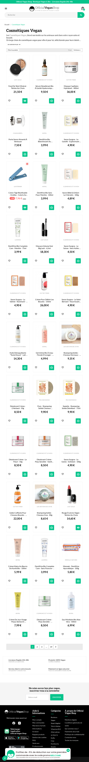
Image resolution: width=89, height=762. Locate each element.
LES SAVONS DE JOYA (71, 346)
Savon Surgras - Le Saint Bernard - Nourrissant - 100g (71, 300)
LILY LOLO (17, 80)
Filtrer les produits (13, 50)
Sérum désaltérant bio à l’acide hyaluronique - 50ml (44, 87)
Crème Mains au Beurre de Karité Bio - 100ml (17, 567)
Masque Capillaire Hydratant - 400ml (71, 87)
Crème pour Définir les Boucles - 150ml (44, 300)
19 (51, 647)
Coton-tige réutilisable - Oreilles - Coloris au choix (17, 194)
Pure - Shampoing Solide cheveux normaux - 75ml (44, 407)
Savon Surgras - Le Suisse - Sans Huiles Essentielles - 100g (71, 247)
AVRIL (44, 133)
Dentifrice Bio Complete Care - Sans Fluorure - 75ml (44, 567)
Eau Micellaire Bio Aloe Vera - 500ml (71, 621)
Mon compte (36, 720)
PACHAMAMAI (44, 400)
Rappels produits (38, 734)
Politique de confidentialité (74, 734)
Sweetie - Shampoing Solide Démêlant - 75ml (71, 407)
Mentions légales (71, 720)
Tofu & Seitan (55, 726)
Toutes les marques (71, 740)
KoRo (53, 738)
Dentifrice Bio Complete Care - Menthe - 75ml (17, 247)
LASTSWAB (18, 186)
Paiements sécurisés (72, 732)
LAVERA (18, 240)
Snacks (53, 747)
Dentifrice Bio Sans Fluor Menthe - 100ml (44, 194)
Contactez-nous (70, 737)
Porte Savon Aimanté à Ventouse (18, 140)
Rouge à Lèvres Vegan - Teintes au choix (71, 514)
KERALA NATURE (71, 560)
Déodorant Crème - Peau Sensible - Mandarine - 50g (45, 621)
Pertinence (77, 50)
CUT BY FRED (71, 80)
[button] (14, 44)
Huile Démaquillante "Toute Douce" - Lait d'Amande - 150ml (18, 354)
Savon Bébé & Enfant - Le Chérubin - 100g (71, 194)
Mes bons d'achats (38, 726)
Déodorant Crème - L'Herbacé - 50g (18, 407)
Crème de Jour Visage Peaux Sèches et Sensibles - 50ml (18, 621)
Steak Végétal (55, 723)
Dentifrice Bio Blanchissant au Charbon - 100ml (44, 140)
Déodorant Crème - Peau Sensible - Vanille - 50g (44, 460)
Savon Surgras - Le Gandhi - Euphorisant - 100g (71, 140)
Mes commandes (38, 723)
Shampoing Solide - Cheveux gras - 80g (44, 514)
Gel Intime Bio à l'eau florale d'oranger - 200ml (44, 354)
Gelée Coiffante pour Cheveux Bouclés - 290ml (18, 514)
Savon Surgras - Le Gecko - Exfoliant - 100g (71, 460)
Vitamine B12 (56, 729)
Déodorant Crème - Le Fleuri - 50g (18, 460)
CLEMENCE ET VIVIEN (44, 80)
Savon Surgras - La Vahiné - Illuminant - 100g (18, 300)
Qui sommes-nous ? (72, 729)
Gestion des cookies (39, 737)
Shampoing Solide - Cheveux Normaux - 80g (71, 354)
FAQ (34, 740)
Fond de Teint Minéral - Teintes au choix (17, 87)
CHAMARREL (17, 133)
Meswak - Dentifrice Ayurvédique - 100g (71, 567)
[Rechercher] (41, 15)
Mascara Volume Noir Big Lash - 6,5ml (44, 247)
